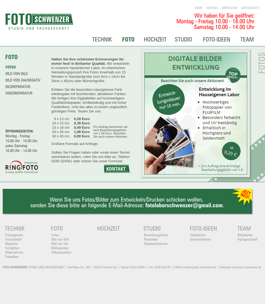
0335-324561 (61, 161)
